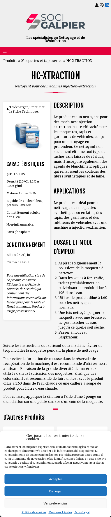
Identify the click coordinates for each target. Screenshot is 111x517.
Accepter (55, 479)
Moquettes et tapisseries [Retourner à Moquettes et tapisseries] (41, 61)
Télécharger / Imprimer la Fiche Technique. (27, 109)
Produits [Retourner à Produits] (10, 61)
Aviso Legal (82, 512)
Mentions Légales (60, 512)
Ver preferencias (55, 503)
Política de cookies (34, 512)
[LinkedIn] (107, 5)
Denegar (55, 491)
